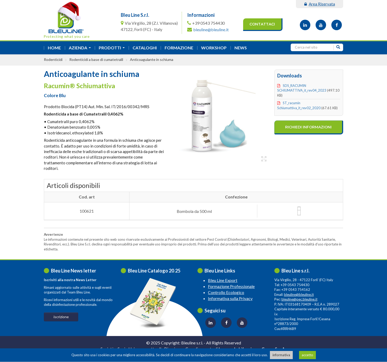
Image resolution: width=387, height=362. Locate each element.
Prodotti (113, 49)
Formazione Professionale (231, 286)
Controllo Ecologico (226, 292)
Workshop (214, 47)
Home (54, 47)
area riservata (319, 4)
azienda (81, 49)
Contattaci (262, 24)
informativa (281, 355)
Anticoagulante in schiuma (151, 59)
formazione (179, 47)
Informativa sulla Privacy (230, 298)
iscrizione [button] (61, 316)
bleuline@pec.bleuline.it (299, 299)
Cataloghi (145, 47)
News (240, 47)
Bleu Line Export (222, 280)
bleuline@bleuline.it (211, 29)
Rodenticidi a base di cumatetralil (96, 59)
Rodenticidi (53, 59)
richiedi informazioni (308, 127)
